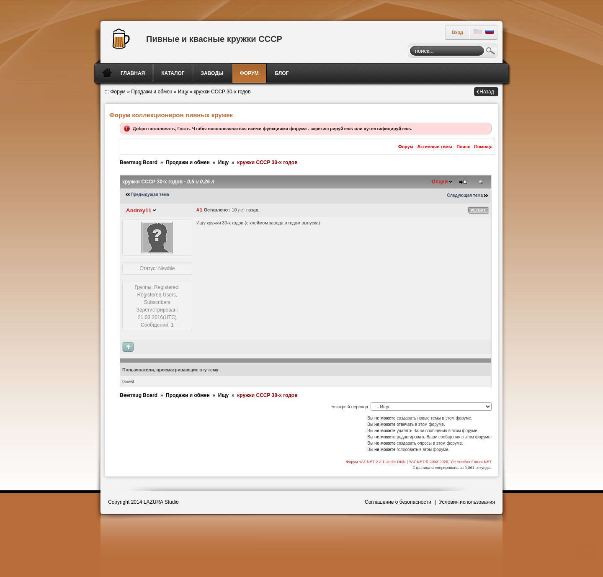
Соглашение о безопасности (398, 502)
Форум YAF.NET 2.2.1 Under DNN (376, 462)
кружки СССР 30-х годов (222, 92)
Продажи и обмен (151, 92)
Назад (486, 92)
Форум (117, 92)
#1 (199, 209)
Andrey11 (139, 210)
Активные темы (434, 146)
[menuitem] (133, 73)
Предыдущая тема (150, 194)
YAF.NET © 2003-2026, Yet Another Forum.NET (450, 462)
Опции (440, 182)
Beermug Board (138, 162)
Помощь (483, 146)
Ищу (183, 92)
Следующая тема (465, 195)
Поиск (490, 52)
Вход (457, 32)
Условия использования (467, 502)
